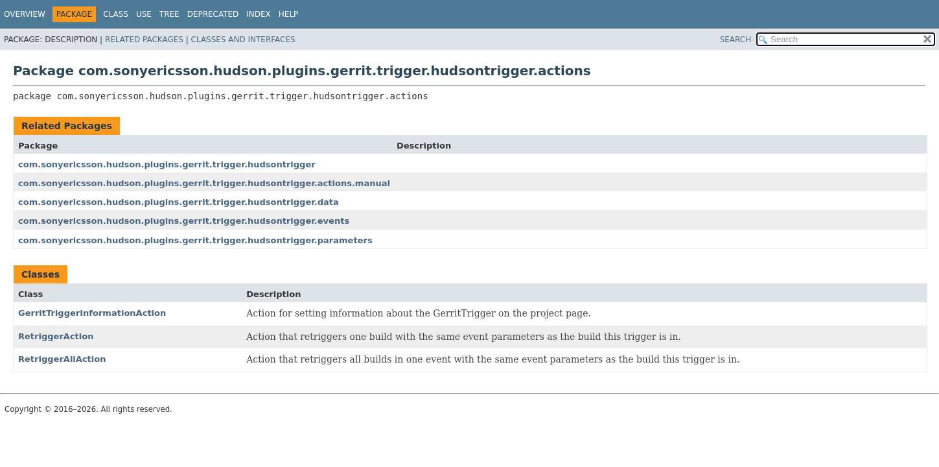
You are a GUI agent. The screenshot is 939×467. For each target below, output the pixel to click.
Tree (169, 14)
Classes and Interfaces (243, 39)
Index (258, 14)
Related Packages (144, 39)
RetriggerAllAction (62, 359)
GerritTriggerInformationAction (92, 313)
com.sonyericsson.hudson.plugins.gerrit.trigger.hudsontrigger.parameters (195, 240)
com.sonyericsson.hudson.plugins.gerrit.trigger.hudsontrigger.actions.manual (204, 183)
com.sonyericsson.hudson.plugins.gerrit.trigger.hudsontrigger (167, 164)
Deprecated (213, 14)
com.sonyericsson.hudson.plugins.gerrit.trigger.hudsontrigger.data (178, 202)
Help (289, 14)
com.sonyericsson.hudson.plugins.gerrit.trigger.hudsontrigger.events (183, 221)
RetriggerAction (56, 336)
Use (144, 14)
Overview (24, 14)
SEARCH (736, 39)
